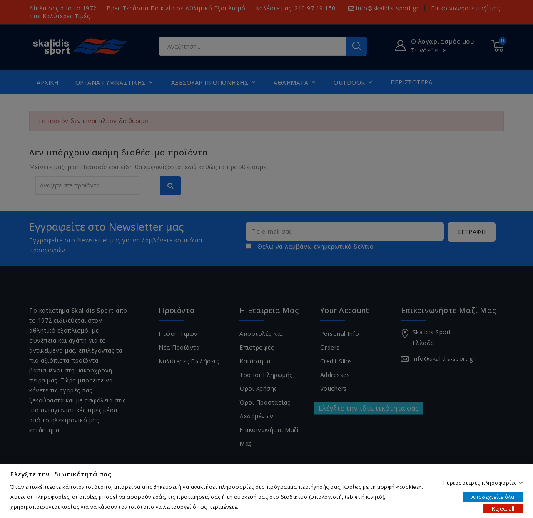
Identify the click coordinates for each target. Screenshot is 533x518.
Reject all (503, 508)
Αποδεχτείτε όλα (492, 496)
